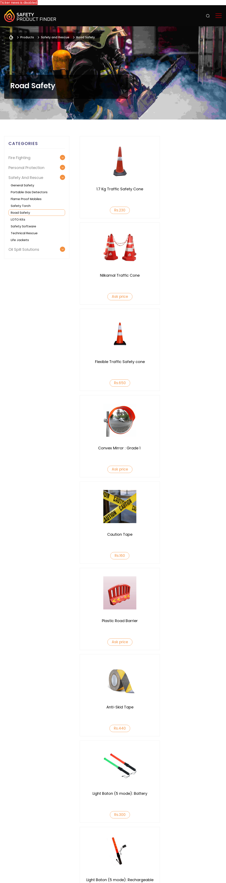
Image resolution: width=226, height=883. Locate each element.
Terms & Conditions (103, 876)
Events (200, 799)
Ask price (187, 210)
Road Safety (20, 212)
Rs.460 (114, 555)
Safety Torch (21, 206)
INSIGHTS (202, 811)
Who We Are (72, 799)
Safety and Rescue (55, 37)
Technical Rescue (24, 233)
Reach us (202, 823)
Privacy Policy (70, 876)
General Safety (22, 185)
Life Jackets (20, 240)
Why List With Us (126, 799)
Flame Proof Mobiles (26, 199)
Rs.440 (114, 469)
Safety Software (23, 226)
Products (173, 799)
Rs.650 (114, 296)
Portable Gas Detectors (29, 192)
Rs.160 (114, 383)
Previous (7, 673)
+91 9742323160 (88, 854)
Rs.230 (114, 210)
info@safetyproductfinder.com (136, 854)
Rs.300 (187, 469)
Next (219, 673)
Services (171, 811)
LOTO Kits (18, 219)
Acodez (215, 876)
